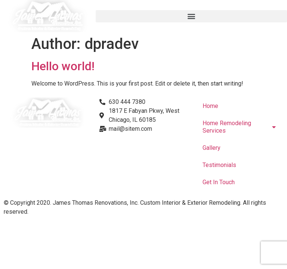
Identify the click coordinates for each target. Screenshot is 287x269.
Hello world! (63, 66)
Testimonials (219, 164)
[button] (191, 16)
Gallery (211, 147)
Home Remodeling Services (239, 127)
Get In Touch (219, 182)
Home (210, 105)
